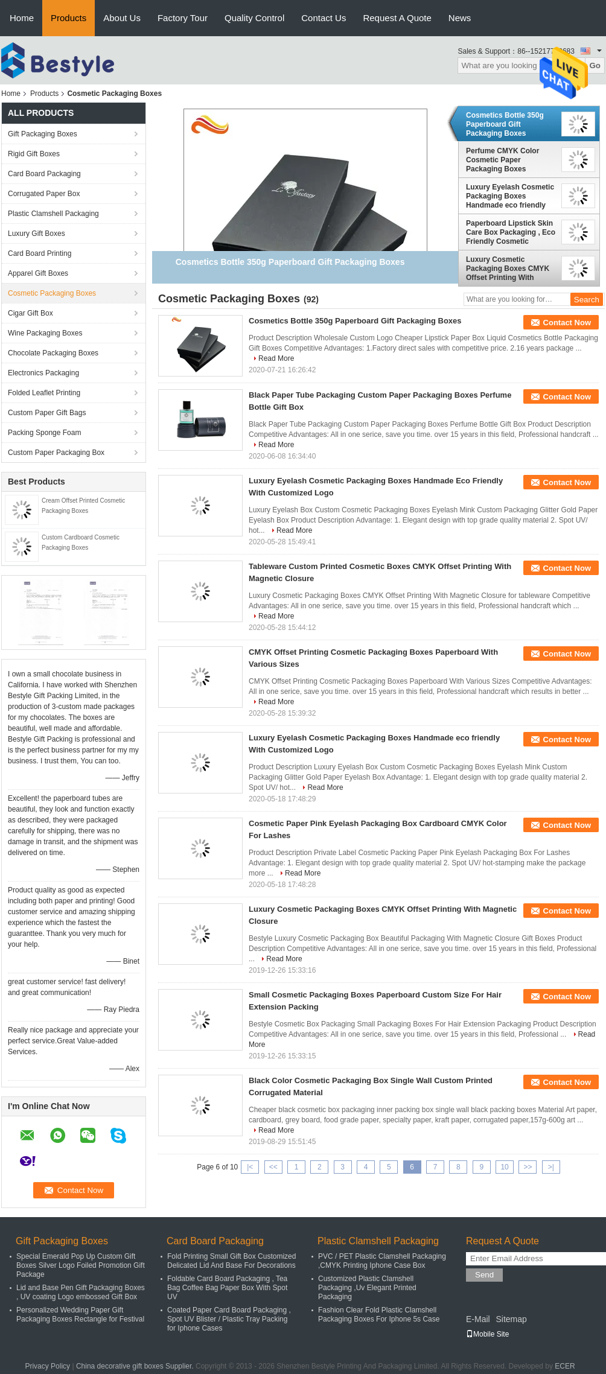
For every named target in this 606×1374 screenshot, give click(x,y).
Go (595, 65)
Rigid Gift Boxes (34, 154)
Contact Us (323, 18)
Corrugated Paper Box (44, 193)
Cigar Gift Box (30, 313)
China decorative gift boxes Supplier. (136, 1366)
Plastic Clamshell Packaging (53, 213)
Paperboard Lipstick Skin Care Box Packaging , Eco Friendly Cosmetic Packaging (510, 232)
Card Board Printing (39, 253)
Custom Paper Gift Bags (47, 413)
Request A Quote (397, 18)
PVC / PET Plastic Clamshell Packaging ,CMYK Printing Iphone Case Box (382, 1261)
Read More (276, 358)
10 (504, 1167)
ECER (565, 1366)
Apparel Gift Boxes (38, 273)
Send (484, 1274)
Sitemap (511, 1319)
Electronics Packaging (43, 373)
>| (551, 1167)
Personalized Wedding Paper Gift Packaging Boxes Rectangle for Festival (80, 1314)
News (459, 18)
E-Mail (478, 1319)
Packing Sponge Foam (44, 432)
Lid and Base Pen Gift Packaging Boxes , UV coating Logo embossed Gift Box (80, 1292)
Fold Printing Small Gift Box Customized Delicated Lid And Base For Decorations (231, 1261)
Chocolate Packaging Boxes (53, 353)
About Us (122, 18)
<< (273, 1167)
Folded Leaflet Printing (44, 393)
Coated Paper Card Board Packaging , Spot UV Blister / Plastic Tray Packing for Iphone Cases (229, 1319)
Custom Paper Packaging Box (56, 452)
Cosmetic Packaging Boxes (52, 293)
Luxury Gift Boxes (36, 233)
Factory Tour (183, 18)
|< (250, 1167)
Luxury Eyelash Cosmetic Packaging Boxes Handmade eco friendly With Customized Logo (510, 196)
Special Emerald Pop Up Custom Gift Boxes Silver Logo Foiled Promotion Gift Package (80, 1265)
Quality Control (254, 18)
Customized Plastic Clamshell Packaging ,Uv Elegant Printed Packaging (367, 1287)
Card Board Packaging (44, 174)
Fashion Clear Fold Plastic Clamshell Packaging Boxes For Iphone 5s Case (378, 1314)
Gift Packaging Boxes (42, 134)
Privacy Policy (47, 1366)
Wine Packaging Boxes (45, 333)
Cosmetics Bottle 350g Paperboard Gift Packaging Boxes (505, 124)
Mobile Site (487, 1334)
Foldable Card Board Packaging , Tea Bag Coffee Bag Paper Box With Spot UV (227, 1287)
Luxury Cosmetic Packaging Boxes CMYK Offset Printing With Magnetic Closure (507, 268)
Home (22, 18)
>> (527, 1167)
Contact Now (567, 322)
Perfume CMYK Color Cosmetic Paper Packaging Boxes (502, 160)
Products (68, 18)
